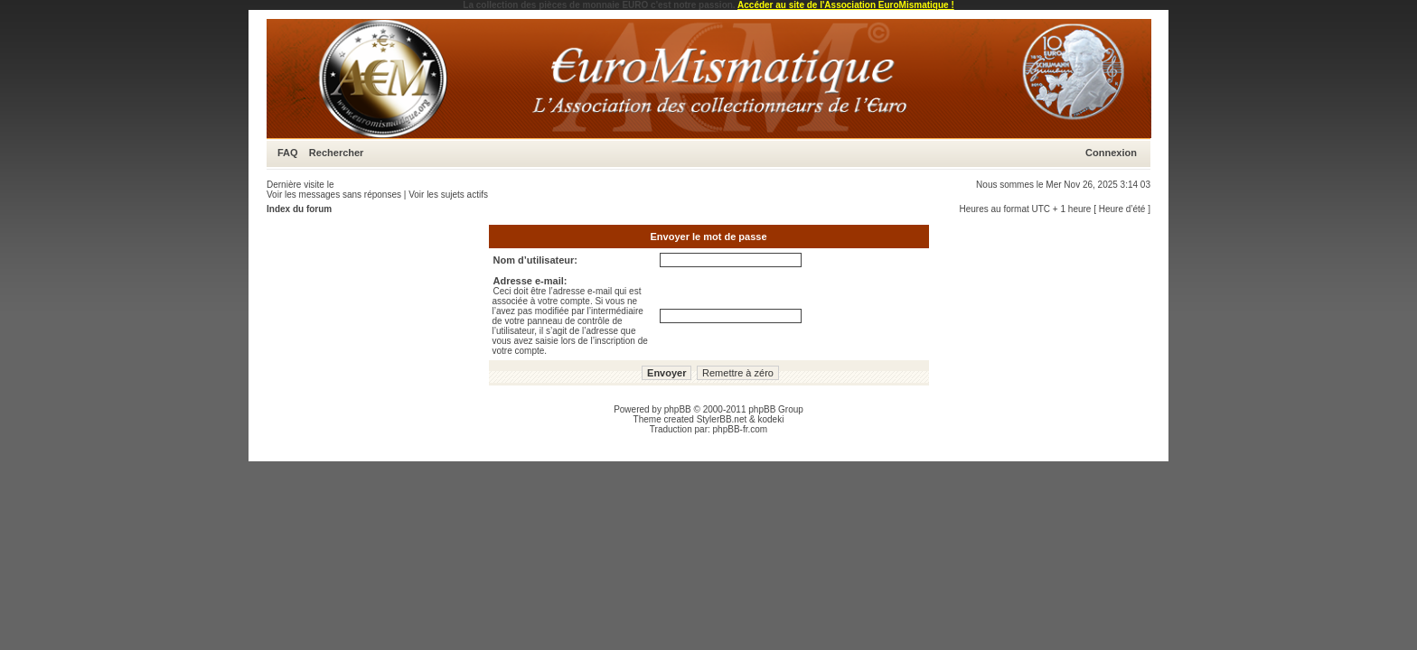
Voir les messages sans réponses (334, 195)
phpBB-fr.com (740, 429)
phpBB (677, 409)
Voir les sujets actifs (448, 195)
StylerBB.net (722, 419)
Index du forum (299, 209)
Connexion (1111, 152)
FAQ (287, 152)
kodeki (770, 419)
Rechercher (336, 152)
